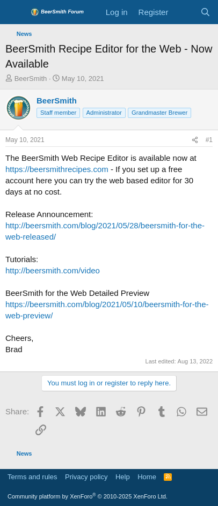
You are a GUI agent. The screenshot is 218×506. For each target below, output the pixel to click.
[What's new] (183, 12)
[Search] (205, 12)
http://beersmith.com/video (52, 270)
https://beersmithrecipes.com (56, 169)
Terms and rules (32, 477)
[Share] (195, 140)
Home (146, 477)
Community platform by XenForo (88, 496)
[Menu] (14, 12)
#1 (209, 140)
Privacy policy (86, 477)
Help (122, 477)
